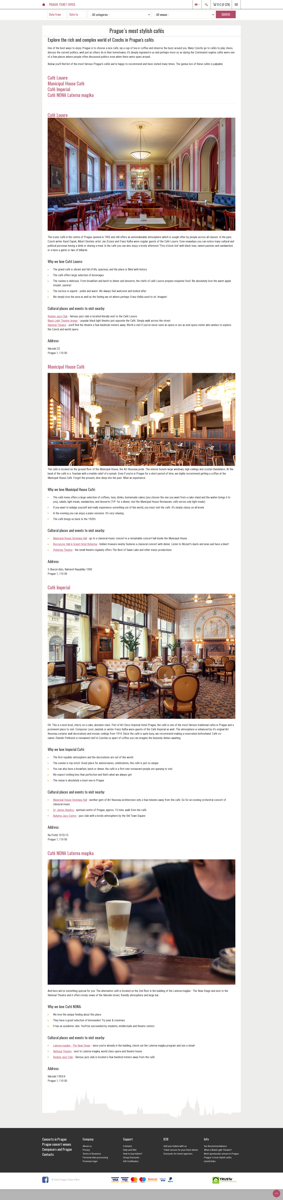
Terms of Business (92, 1153)
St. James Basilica (63, 810)
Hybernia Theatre (63, 550)
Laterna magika (80, 852)
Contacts (127, 1146)
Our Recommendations (215, 1146)
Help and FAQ (129, 1149)
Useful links (209, 1161)
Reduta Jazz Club (58, 316)
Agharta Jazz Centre (65, 816)
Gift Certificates (130, 1161)
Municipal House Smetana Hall (70, 538)
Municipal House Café (67, 83)
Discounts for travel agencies (178, 1153)
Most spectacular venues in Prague (221, 1153)
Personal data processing (95, 1157)
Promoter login (90, 1161)
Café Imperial (59, 89)
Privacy (86, 1149)
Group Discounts (131, 1157)
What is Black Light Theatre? (218, 1149)
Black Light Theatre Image (63, 320)
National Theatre (57, 325)
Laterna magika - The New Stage (71, 1045)
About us (87, 1146)
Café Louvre (58, 77)
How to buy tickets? (132, 1153)
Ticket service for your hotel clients (181, 1149)
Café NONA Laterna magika (71, 94)
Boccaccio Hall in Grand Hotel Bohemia (75, 544)
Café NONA (57, 852)
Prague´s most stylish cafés (218, 1157)
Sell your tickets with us (175, 1146)
